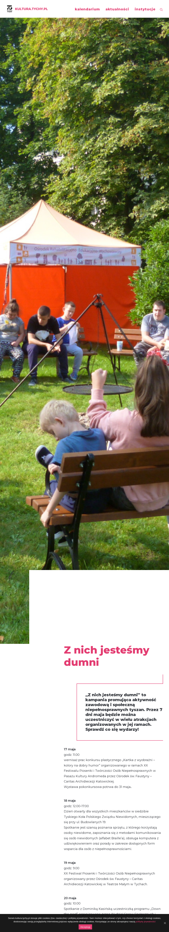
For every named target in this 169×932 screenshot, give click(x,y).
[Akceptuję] (164, 923)
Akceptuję (85, 927)
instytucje (145, 9)
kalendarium (87, 9)
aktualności (117, 9)
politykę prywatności (145, 921)
